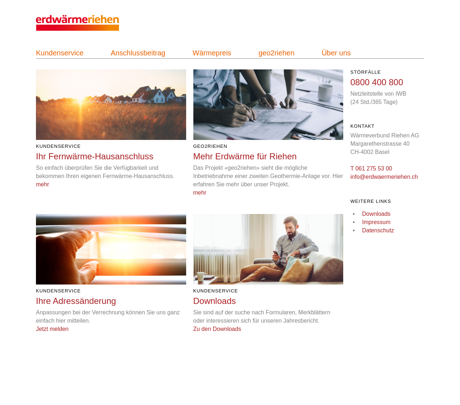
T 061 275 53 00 (371, 168)
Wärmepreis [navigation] (212, 53)
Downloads (376, 214)
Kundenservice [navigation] (59, 53)
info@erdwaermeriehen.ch (384, 177)
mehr (42, 184)
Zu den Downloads (217, 329)
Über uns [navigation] (336, 53)
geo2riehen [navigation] (276, 53)
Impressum (376, 222)
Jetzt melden (52, 329)
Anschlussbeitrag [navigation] (138, 53)
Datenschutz (378, 230)
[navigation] (86, 27)
